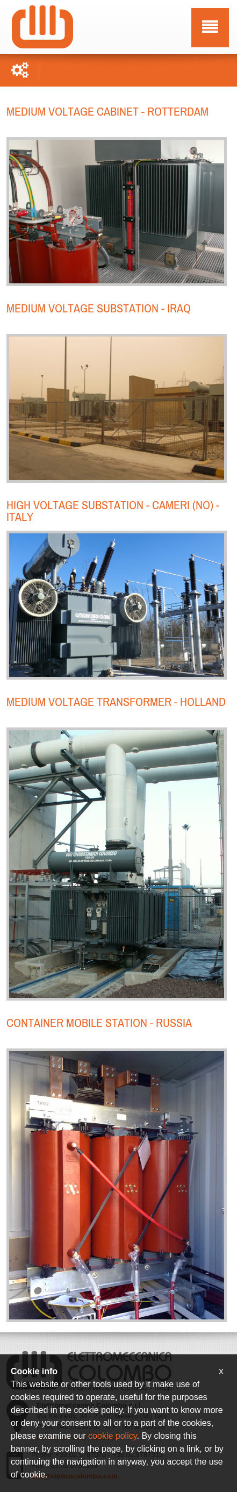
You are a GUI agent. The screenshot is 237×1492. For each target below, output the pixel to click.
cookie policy (112, 1435)
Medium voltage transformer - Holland (116, 701)
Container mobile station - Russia (99, 1022)
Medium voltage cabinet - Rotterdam (107, 111)
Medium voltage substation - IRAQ (98, 307)
